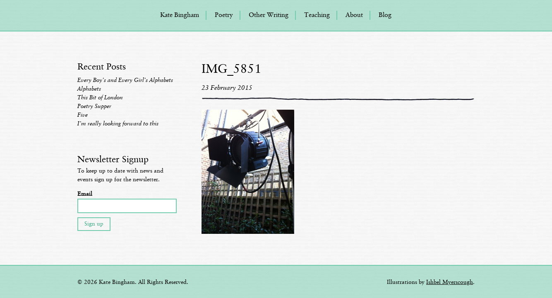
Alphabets (89, 89)
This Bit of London (100, 98)
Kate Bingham (179, 15)
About (354, 15)
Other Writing (268, 15)
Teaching (317, 15)
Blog (385, 15)
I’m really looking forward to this (117, 124)
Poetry (224, 15)
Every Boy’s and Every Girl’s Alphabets (125, 80)
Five (82, 115)
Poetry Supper (94, 106)
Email (84, 194)
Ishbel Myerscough (449, 282)
